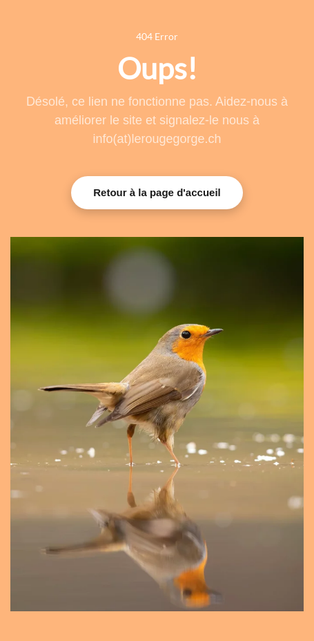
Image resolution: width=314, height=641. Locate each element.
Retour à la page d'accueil (156, 192)
